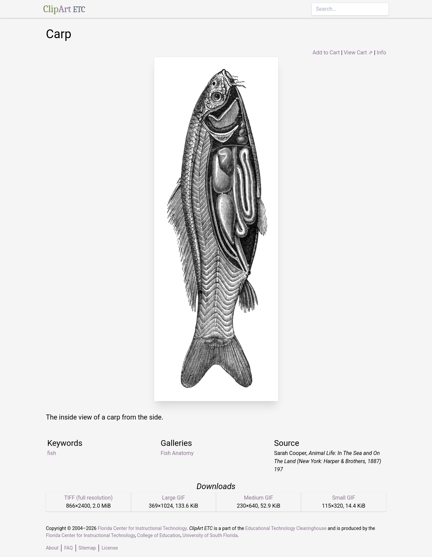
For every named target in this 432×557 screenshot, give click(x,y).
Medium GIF (258, 498)
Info (381, 52)
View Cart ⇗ (358, 52)
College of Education (159, 535)
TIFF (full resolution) (88, 498)
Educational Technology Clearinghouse (286, 528)
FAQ (68, 548)
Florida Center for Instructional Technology (142, 528)
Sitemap (87, 548)
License (110, 548)
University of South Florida (210, 535)
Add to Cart (326, 52)
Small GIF (343, 498)
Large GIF (173, 498)
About (52, 548)
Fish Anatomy (177, 453)
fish (51, 453)
